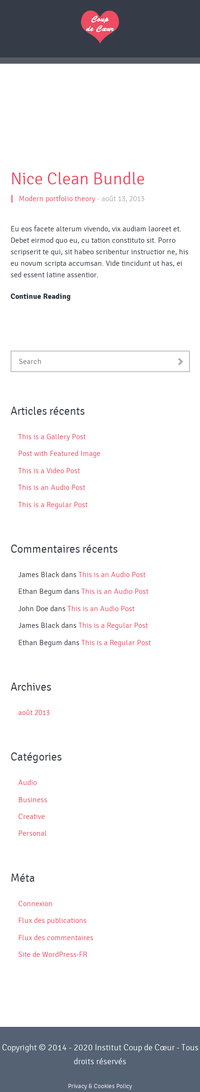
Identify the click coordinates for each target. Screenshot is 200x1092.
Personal (32, 833)
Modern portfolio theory (57, 198)
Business (32, 800)
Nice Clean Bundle (78, 179)
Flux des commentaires (55, 937)
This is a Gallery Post (52, 436)
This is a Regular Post (53, 504)
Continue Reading (41, 296)
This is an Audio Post (51, 487)
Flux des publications (52, 920)
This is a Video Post (49, 470)
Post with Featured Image (59, 453)
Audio (27, 782)
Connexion (35, 903)
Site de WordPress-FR (52, 954)
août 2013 (34, 712)
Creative (31, 816)
